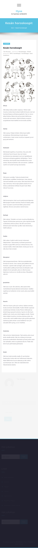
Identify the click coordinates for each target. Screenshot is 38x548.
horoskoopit (17, 53)
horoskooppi (25, 53)
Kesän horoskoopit (22, 28)
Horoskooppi (22, 51)
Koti (13, 28)
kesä (31, 53)
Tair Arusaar (7, 51)
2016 (11, 53)
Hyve (19, 11)
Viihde (29, 51)
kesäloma (6, 55)
